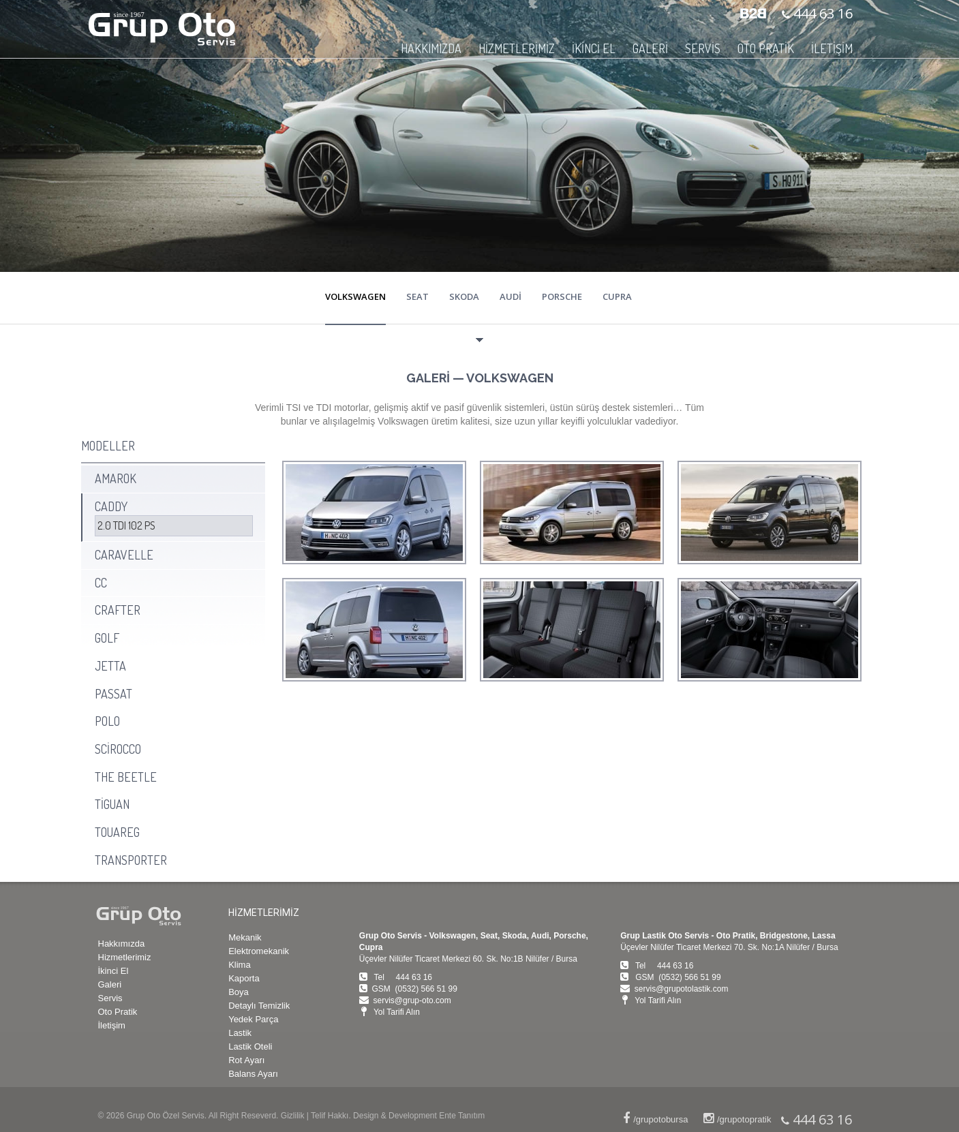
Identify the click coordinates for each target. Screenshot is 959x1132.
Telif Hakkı (329, 1115)
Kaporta (244, 978)
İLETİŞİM (832, 48)
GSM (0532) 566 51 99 (414, 989)
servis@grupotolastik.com (682, 989)
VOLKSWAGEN (355, 296)
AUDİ (510, 296)
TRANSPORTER (131, 860)
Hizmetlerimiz (124, 957)
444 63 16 (821, 13)
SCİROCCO (118, 748)
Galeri (110, 984)
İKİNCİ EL (593, 48)
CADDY (111, 506)
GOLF (107, 637)
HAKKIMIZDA (431, 48)
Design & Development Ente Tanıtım (419, 1115)
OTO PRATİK (765, 48)
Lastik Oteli (250, 1046)
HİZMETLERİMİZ (516, 48)
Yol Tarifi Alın (397, 1012)
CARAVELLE (124, 554)
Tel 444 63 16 (403, 977)
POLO (107, 721)
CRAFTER (117, 609)
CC (101, 582)
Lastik (240, 1033)
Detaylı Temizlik (259, 1005)
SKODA (464, 296)
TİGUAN (112, 804)
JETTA (110, 665)
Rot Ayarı (246, 1060)
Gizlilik (293, 1115)
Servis (110, 998)
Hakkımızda (121, 943)
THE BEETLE (126, 776)
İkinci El (113, 971)
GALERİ (650, 48)
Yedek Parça (253, 1019)
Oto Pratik (118, 1012)
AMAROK (115, 478)
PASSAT (113, 693)
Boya (238, 992)
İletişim (111, 1025)
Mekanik (244, 937)
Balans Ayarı (253, 1074)
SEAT (417, 296)
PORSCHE (562, 296)
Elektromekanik (258, 951)
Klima (239, 965)
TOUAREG (117, 832)
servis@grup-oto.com (412, 1000)
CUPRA (617, 296)
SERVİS (702, 48)
